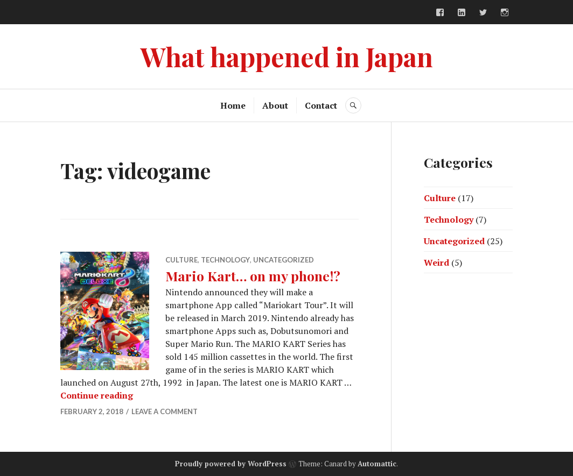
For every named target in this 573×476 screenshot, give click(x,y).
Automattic (377, 463)
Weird (436, 262)
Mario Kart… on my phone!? (252, 276)
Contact (321, 105)
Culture (181, 259)
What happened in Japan (286, 56)
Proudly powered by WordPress (230, 463)
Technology (225, 259)
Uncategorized (283, 259)
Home (233, 105)
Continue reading (96, 395)
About (275, 105)
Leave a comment (164, 411)
